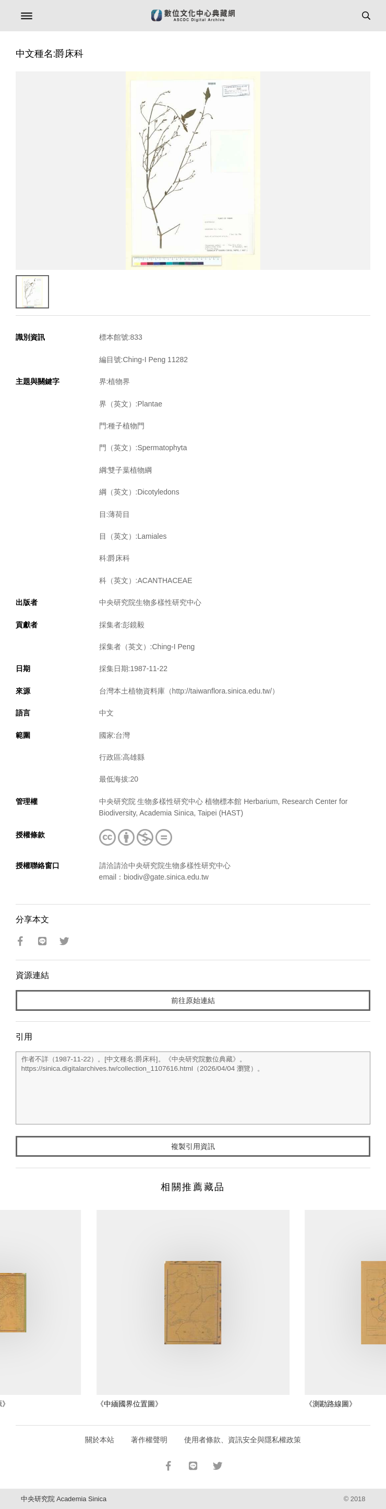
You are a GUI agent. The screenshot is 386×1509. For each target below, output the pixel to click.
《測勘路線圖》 (330, 1404)
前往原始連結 (193, 1000)
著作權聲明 (149, 1440)
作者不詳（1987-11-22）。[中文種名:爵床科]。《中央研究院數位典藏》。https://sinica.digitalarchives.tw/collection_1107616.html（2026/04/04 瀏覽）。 (193, 1088)
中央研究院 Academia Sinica (63, 1499)
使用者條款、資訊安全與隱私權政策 (242, 1440)
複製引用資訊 (193, 1146)
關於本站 (99, 1440)
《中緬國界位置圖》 (129, 1404)
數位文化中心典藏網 (193, 15)
